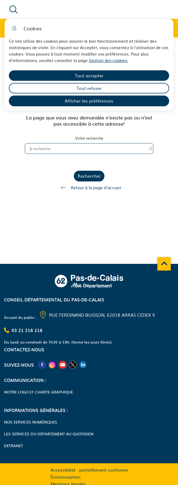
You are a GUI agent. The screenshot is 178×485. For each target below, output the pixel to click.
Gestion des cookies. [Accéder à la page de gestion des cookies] (108, 60)
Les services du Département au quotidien (48, 433)
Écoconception (65, 477)
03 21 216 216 (27, 330)
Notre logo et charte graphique (38, 392)
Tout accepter (89, 75)
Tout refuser (89, 88)
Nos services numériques (30, 422)
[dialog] (89, 65)
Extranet (13, 445)
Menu (144, 9)
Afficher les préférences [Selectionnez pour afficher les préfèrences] (89, 100)
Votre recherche (89, 138)
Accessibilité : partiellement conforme (89, 470)
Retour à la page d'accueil (89, 187)
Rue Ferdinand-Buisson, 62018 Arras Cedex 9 (102, 315)
